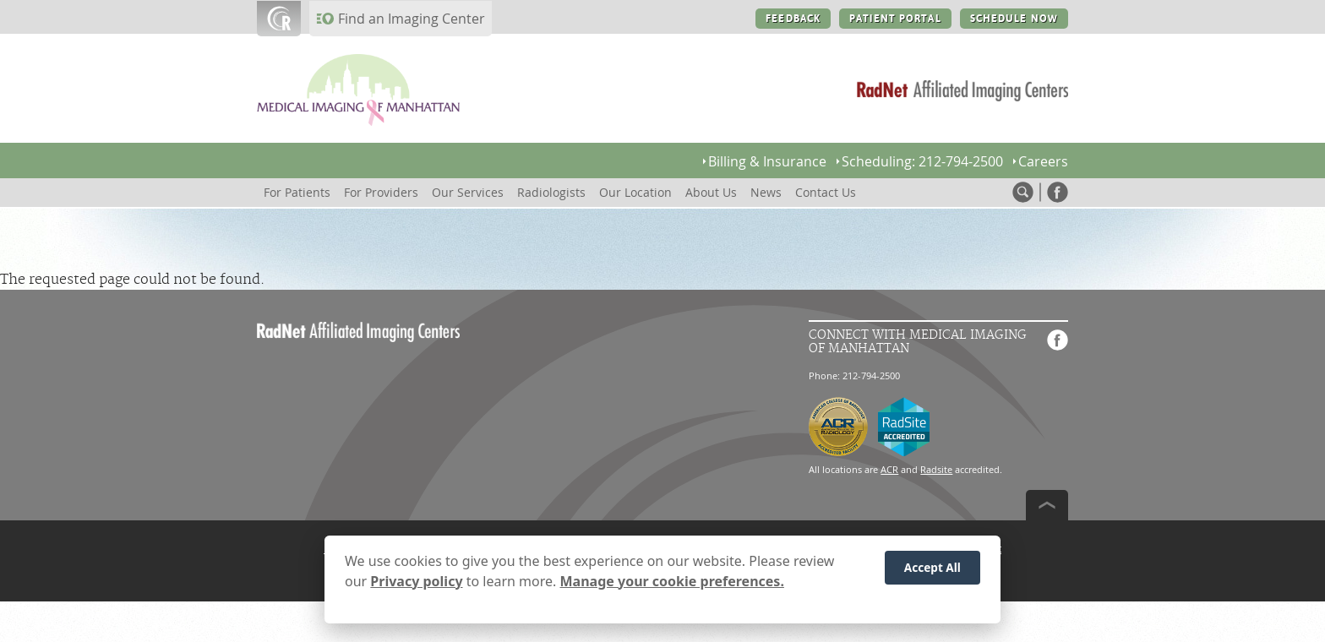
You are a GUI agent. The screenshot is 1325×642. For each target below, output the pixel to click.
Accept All (932, 569)
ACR (889, 469)
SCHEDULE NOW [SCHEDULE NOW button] (1014, 18)
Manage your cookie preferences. (672, 582)
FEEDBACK (793, 18)
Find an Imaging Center (411, 18)
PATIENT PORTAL (895, 18)
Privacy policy (416, 582)
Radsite (936, 469)
